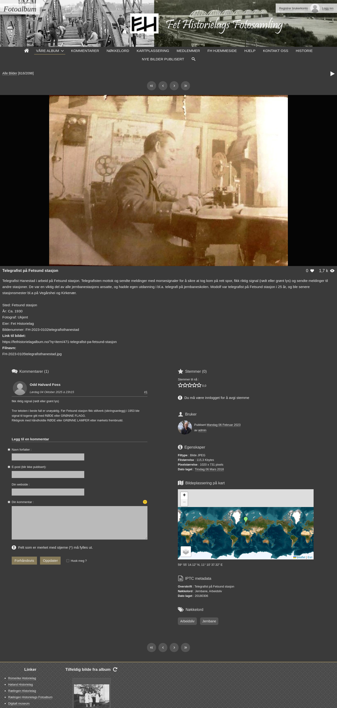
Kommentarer (85, 51)
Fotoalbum (20, 9)
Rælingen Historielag (22, 691)
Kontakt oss (275, 51)
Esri (310, 557)
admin (202, 430)
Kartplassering (153, 51)
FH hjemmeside (222, 51)
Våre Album (47, 51)
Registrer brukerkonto (293, 8)
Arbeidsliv (187, 621)
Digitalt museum (19, 703)
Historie (304, 51)
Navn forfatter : (22, 449)
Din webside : (21, 484)
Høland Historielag (20, 684)
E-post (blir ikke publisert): (29, 467)
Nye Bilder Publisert (163, 59)
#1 (145, 392)
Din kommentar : (23, 502)
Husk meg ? (79, 560)
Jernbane (209, 621)
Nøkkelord (117, 51)
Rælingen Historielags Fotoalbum (30, 697)
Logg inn (327, 8)
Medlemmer (188, 51)
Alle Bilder (9, 73)
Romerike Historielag (22, 678)
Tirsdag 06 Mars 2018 (209, 469)
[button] (245, 520)
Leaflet (299, 557)
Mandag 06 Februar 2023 (223, 425)
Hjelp (250, 51)
